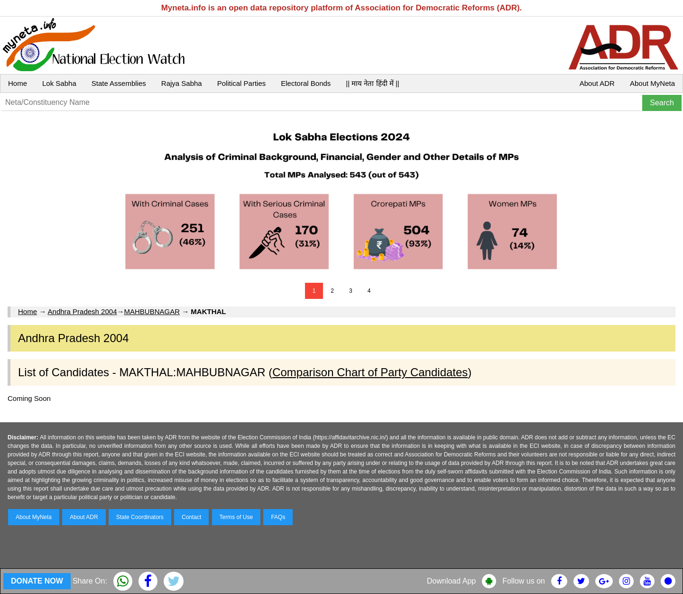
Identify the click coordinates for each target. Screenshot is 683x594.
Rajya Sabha (181, 83)
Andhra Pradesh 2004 (82, 311)
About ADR (597, 83)
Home (17, 83)
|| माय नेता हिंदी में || (372, 83)
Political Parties (241, 83)
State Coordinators (140, 517)
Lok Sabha (59, 83)
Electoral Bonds (306, 83)
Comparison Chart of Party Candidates (370, 372)
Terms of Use (236, 517)
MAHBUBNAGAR (152, 311)
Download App (451, 581)
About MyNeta (652, 83)
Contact (191, 517)
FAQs (278, 517)
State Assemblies (119, 83)
